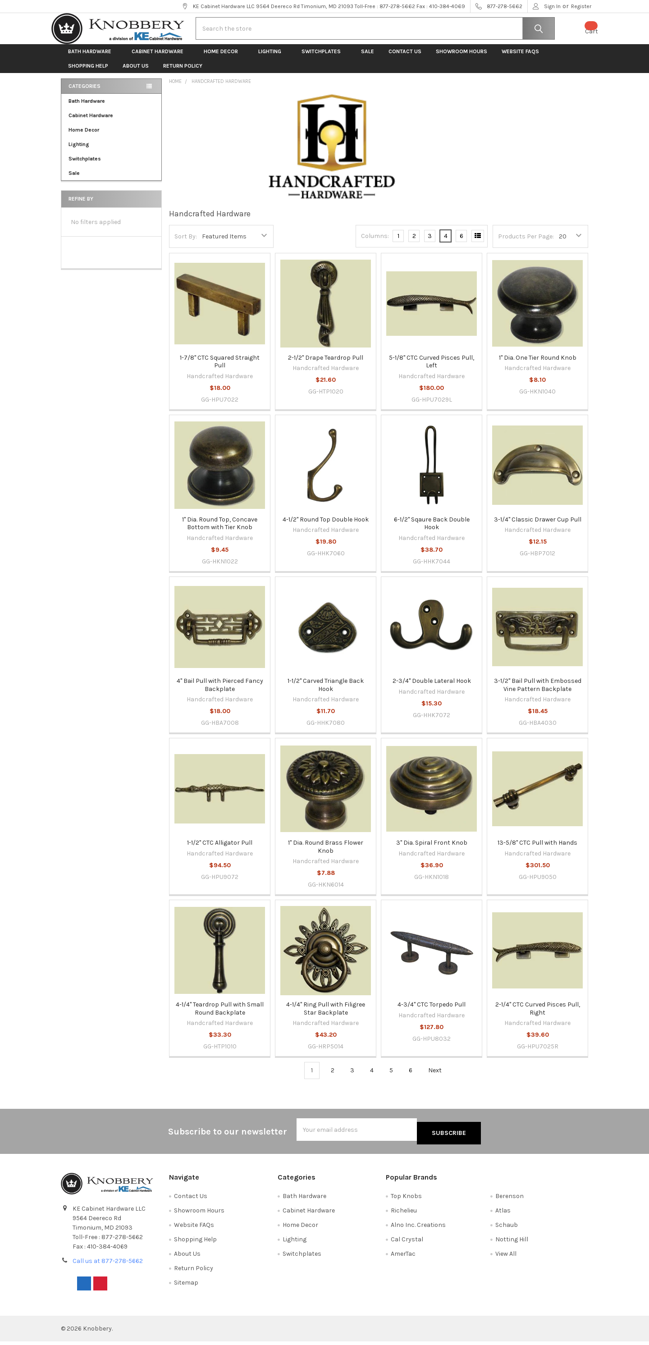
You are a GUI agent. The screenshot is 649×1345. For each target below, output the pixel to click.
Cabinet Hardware (160, 58)
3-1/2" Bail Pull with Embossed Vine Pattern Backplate (537, 692)
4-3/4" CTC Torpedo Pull (432, 1012)
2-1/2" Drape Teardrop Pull (325, 365)
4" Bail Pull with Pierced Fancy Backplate (220, 692)
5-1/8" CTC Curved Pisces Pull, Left (431, 369)
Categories (85, 93)
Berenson (509, 1199)
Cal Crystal (407, 1243)
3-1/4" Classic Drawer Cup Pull (537, 527)
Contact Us (404, 58)
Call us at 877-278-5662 (108, 1264)
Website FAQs (520, 58)
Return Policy (182, 73)
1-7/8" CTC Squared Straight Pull (220, 369)
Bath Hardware (92, 58)
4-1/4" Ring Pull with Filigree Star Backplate (325, 1016)
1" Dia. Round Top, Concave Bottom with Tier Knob (219, 531)
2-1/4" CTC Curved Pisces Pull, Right (537, 1016)
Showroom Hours (461, 58)
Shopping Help (88, 73)
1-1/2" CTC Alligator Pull (219, 850)
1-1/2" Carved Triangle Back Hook (326, 692)
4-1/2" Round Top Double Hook (326, 527)
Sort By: (185, 243)
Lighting (272, 58)
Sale (367, 58)
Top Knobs (406, 1199)
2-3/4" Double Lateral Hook (432, 688)
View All (505, 1257)
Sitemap (186, 1286)
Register (581, 6)
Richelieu (404, 1214)
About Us (136, 73)
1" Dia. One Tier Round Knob (537, 365)
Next (440, 1077)
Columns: (375, 243)
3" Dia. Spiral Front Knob (431, 850)
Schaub (506, 1228)
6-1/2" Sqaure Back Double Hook (432, 531)
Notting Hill (511, 1243)
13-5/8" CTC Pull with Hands (537, 850)
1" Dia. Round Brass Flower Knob (325, 854)
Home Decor (224, 58)
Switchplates (324, 58)
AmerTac (403, 1257)
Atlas (503, 1214)
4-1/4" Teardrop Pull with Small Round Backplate (220, 1016)
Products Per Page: (526, 243)
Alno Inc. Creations (418, 1228)
